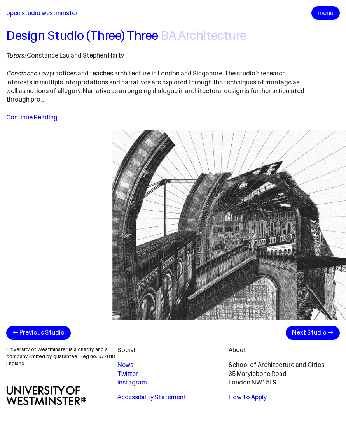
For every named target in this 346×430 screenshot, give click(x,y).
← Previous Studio (38, 332)
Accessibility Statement (151, 397)
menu (326, 13)
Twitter (127, 374)
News (125, 365)
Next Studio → (313, 332)
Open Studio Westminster (42, 13)
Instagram (132, 382)
